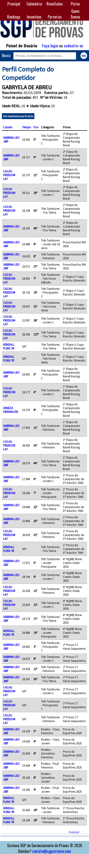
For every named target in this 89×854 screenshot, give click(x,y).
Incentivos (34, 17)
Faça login (50, 45)
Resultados (55, 4)
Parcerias (55, 17)
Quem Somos (75, 14)
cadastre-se (73, 45)
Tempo (26, 127)
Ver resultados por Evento (18, 116)
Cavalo (7, 127)
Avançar (74, 832)
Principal (13, 4)
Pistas (75, 4)
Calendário (34, 4)
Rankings (13, 17)
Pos (35, 127)
